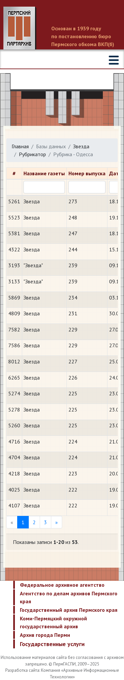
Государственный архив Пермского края (68, 610)
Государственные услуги (52, 644)
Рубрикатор (32, 154)
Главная (20, 146)
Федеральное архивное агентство (62, 584)
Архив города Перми (45, 635)
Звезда (81, 146)
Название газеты (44, 173)
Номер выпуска (86, 173)
